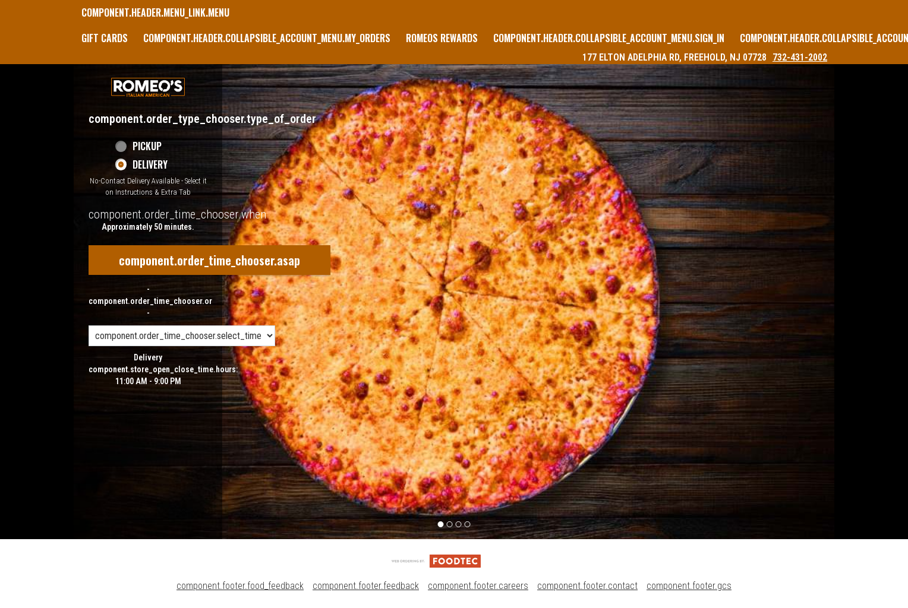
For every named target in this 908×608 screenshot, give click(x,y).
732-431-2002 (800, 57)
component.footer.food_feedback (240, 585)
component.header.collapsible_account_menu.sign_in (608, 38)
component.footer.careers (478, 585)
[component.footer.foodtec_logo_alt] (436, 560)
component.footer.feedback (366, 585)
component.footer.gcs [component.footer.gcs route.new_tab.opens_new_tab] (689, 585)
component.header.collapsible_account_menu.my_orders (266, 38)
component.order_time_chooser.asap (209, 260)
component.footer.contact (587, 585)
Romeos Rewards (442, 38)
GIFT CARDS (104, 38)
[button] (148, 87)
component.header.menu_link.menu (155, 12)
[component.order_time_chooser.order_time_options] (182, 335)
